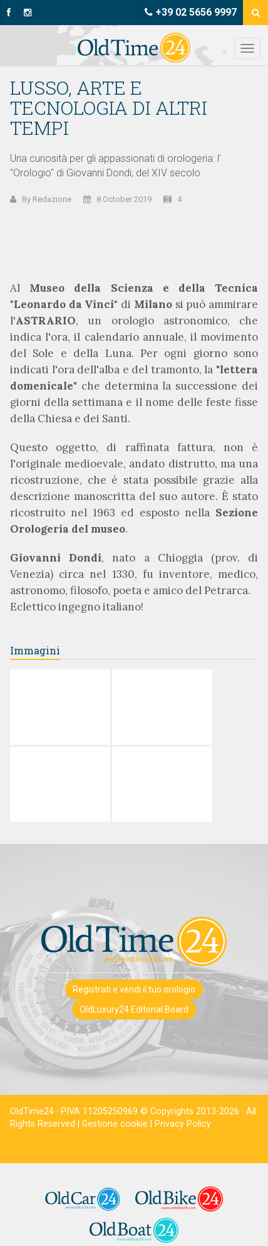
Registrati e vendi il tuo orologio (134, 989)
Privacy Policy (183, 1124)
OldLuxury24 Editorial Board (134, 1009)
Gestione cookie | (118, 1124)
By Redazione (46, 199)
